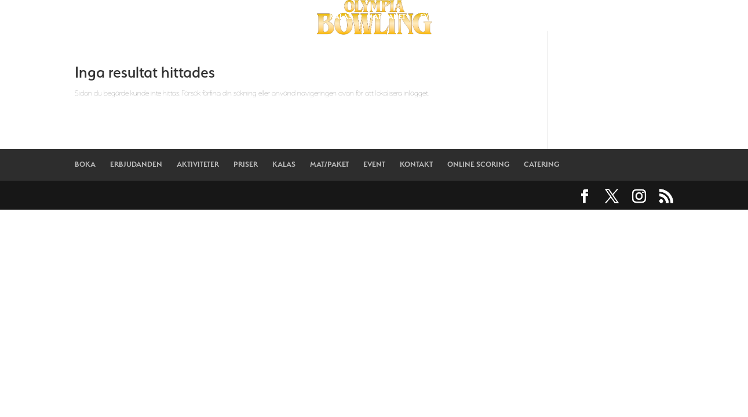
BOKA (142, 17)
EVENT (431, 17)
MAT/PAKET (386, 17)
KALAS (340, 17)
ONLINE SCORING (535, 17)
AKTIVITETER (254, 17)
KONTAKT (473, 17)
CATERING (598, 17)
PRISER (302, 17)
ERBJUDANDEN (193, 17)
